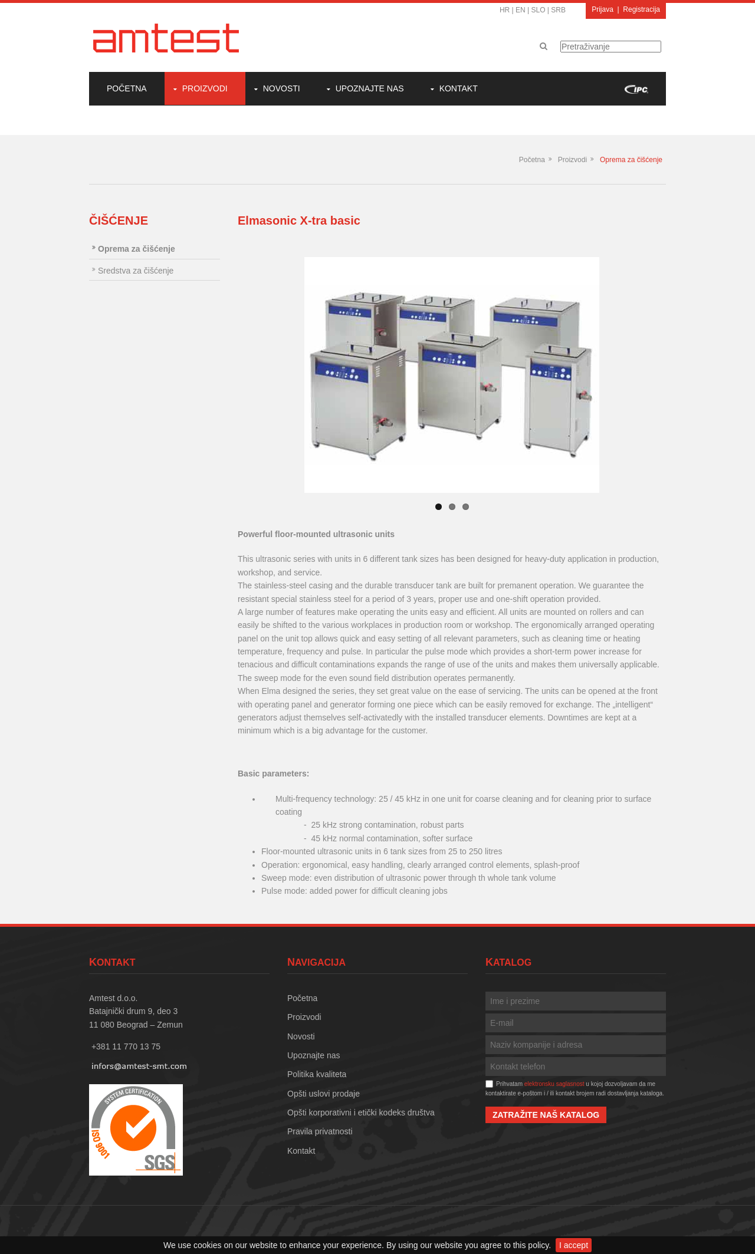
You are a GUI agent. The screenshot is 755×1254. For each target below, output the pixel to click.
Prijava (602, 9)
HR (505, 10)
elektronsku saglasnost (554, 1084)
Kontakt (458, 88)
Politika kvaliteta (316, 1074)
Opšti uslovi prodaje (323, 1093)
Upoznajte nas (370, 88)
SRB (558, 10)
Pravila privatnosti (320, 1131)
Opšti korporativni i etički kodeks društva (361, 1112)
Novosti (281, 88)
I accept (573, 1245)
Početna (127, 88)
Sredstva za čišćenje (135, 270)
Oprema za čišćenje (631, 160)
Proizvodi (205, 88)
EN (521, 10)
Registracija (641, 9)
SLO (538, 10)
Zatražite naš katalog (546, 1115)
